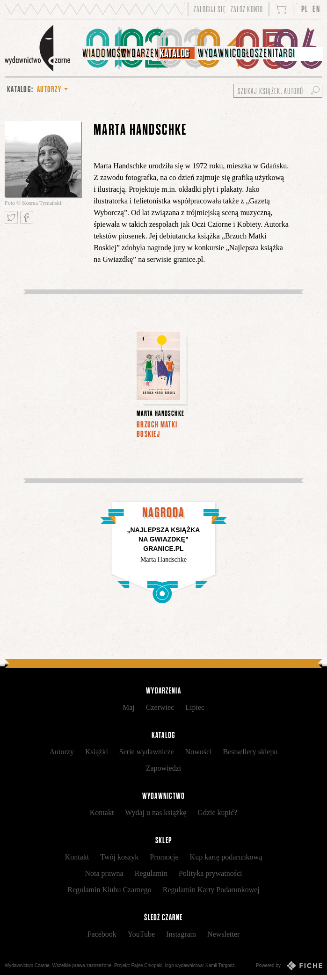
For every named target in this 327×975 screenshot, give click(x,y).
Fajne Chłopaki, (147, 965)
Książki (96, 752)
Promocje (164, 857)
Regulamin (151, 873)
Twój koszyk (119, 857)
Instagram (181, 934)
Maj (129, 707)
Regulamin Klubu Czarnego (109, 890)
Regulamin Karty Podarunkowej (211, 890)
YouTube (141, 934)
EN (316, 9)
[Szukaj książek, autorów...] (277, 91)
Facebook (101, 934)
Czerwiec (160, 707)
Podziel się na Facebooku (26, 217)
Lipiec (194, 707)
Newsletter (223, 934)
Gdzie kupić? (217, 812)
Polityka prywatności (210, 873)
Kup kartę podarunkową (226, 857)
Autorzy (62, 752)
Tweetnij (11, 217)
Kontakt (102, 812)
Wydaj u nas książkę (155, 812)
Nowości (198, 752)
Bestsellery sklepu (250, 752)
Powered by (289, 965)
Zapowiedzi (164, 768)
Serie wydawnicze (146, 752)
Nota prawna (104, 873)
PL (304, 9)
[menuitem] (100, 48)
